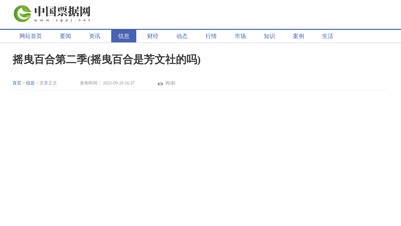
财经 (153, 36)
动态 (182, 36)
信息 (123, 36)
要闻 (65, 36)
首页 (17, 83)
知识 (269, 36)
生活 (327, 36)
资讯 (94, 36)
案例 (298, 36)
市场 (240, 36)
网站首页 (30, 36)
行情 (211, 36)
